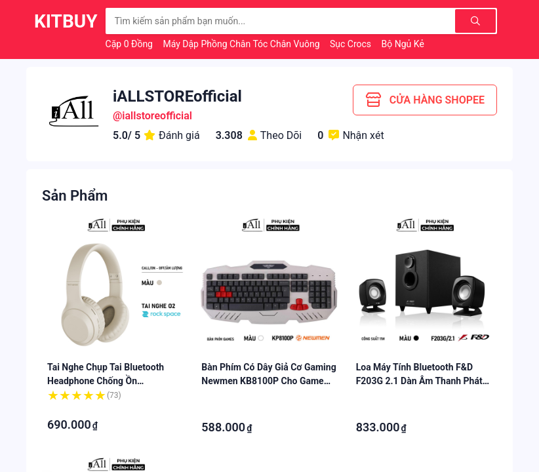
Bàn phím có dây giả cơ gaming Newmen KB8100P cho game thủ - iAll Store (268, 381)
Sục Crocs (352, 44)
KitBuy (66, 21)
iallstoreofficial (157, 115)
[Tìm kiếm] (475, 21)
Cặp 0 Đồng (130, 44)
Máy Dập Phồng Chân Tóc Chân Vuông (242, 44)
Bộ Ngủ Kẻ (404, 44)
